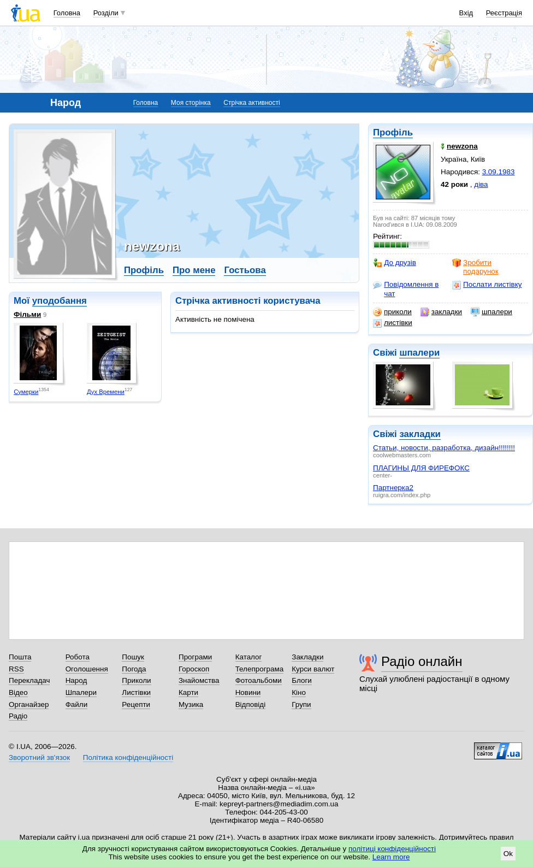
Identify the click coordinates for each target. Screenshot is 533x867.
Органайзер (29, 704)
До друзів (394, 262)
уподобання (59, 301)
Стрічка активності (251, 103)
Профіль (393, 132)
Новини (248, 692)
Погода (134, 669)
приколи (392, 312)
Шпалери (81, 692)
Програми (195, 657)
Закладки (307, 657)
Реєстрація (504, 13)
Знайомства (199, 680)
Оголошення (87, 669)
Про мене (194, 270)
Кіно (299, 692)
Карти (188, 692)
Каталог (248, 657)
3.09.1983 (498, 172)
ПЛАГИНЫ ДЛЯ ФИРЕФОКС (421, 468)
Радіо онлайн (422, 661)
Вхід (466, 13)
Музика (191, 704)
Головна (67, 13)
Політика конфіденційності (128, 757)
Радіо (18, 716)
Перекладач (29, 680)
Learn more (391, 857)
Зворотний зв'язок (39, 757)
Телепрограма (259, 669)
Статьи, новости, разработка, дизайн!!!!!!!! (444, 448)
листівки (392, 323)
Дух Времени (106, 391)
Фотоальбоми (258, 680)
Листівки (136, 692)
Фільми (27, 314)
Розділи (106, 13)
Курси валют (313, 669)
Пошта (20, 657)
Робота (78, 657)
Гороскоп (194, 669)
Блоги (302, 680)
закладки (441, 312)
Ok (508, 854)
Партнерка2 (393, 487)
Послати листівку (487, 284)
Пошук (133, 657)
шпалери (491, 312)
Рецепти (136, 704)
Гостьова (244, 270)
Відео (18, 692)
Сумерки (26, 391)
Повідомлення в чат (406, 288)
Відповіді (250, 704)
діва (481, 184)
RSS (16, 669)
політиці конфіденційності (392, 849)
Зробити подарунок (475, 266)
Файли (77, 704)
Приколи (136, 680)
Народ (76, 680)
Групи (301, 704)
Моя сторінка (191, 103)
